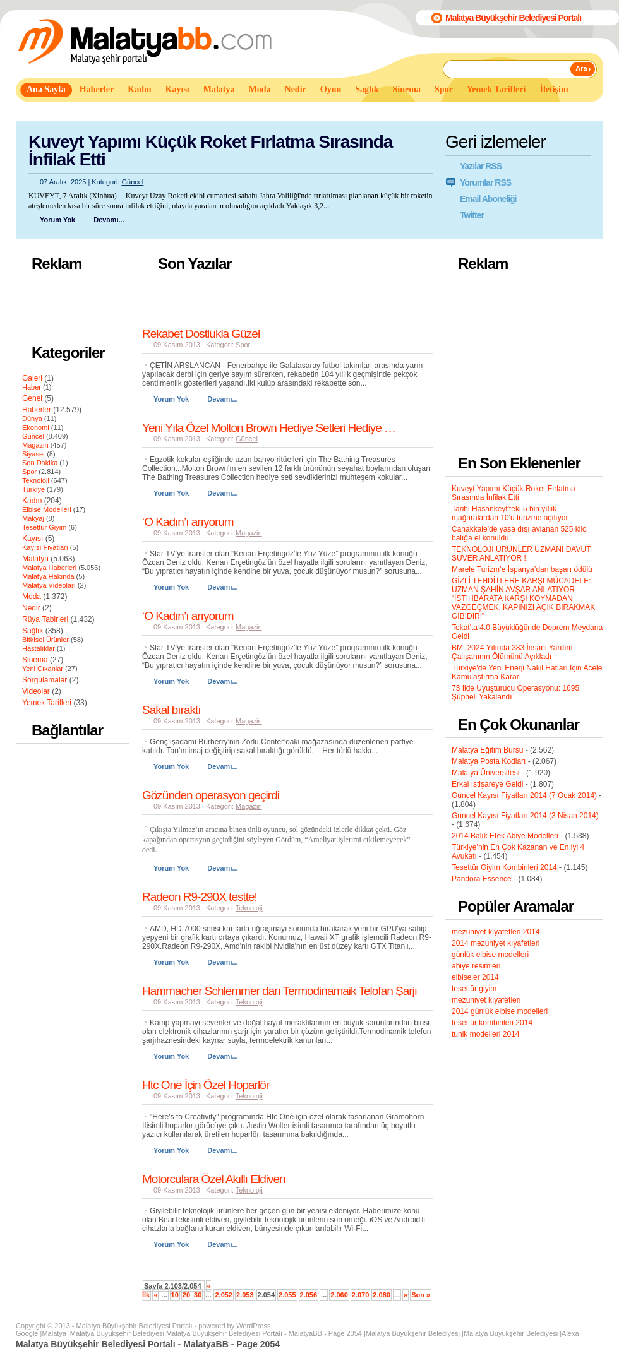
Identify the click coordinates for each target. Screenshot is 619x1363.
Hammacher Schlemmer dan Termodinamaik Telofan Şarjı (279, 990)
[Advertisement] (246, 112)
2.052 (223, 1295)
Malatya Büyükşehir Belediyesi (117, 1333)
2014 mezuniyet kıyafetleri (495, 943)
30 (197, 1295)
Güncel (132, 182)
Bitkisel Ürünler (45, 639)
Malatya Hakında (48, 576)
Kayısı (32, 538)
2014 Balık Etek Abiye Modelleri (505, 835)
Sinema (35, 659)
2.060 (339, 1295)
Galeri (32, 378)
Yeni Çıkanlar (42, 668)
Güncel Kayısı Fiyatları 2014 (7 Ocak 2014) (524, 795)
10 (175, 1295)
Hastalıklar (38, 648)
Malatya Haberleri (49, 567)
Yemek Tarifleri (46, 702)
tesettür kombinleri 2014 (492, 1022)
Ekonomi (35, 427)
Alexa (570, 1333)
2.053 (245, 1295)
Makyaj (33, 518)
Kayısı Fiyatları (45, 547)
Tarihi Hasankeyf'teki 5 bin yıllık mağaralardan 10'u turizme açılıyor (510, 513)
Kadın (32, 500)
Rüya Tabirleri (45, 619)
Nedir (31, 608)
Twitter (472, 215)
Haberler (36, 409)
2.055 (287, 1295)
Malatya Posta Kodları (489, 761)
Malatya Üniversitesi (485, 772)
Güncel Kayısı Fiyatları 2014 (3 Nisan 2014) (525, 815)
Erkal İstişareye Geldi (487, 784)
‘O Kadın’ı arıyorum (188, 521)
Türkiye (33, 489)
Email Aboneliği (488, 199)
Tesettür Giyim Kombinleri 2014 (504, 867)
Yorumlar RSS (485, 182)
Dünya (32, 418)
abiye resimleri (476, 965)
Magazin (35, 445)
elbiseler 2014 (475, 977)
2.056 (309, 1295)
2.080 (381, 1295)
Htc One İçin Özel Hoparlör (205, 1085)
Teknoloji (35, 480)
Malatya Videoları (49, 585)
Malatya (35, 558)
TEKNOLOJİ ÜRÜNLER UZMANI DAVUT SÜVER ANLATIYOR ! (521, 553)
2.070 (361, 1295)
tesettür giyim (474, 988)
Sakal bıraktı (171, 710)
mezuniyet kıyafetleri (486, 1000)
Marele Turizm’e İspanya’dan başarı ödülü (522, 569)
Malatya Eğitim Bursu (487, 750)
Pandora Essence (482, 878)
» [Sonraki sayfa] (405, 1295)
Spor (29, 471)
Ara (581, 68)
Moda (31, 596)
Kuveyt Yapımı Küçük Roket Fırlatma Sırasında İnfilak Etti (210, 150)
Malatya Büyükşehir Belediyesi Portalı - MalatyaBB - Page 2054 (264, 1333)
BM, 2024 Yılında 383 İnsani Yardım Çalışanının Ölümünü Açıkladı (512, 652)
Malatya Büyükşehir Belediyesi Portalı (513, 18)
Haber (31, 387)
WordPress (253, 1326)
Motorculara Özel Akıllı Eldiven (213, 1179)
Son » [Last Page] (420, 1295)
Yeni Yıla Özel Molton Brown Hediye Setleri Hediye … (268, 427)
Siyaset (33, 454)
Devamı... (108, 219)
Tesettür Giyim (44, 527)
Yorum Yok (57, 219)
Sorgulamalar (44, 680)
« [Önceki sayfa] (155, 1295)
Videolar (36, 691)
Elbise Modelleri (46, 509)
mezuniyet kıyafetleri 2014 (495, 931)
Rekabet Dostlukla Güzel (201, 333)
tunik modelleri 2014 (485, 1034)
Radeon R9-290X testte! (199, 896)
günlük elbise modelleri (490, 954)
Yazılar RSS (481, 166)
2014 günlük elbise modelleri (500, 1011)
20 (186, 1295)
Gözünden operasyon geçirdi (210, 795)
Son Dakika (39, 463)
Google (27, 1333)
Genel (32, 398)
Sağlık (32, 630)
